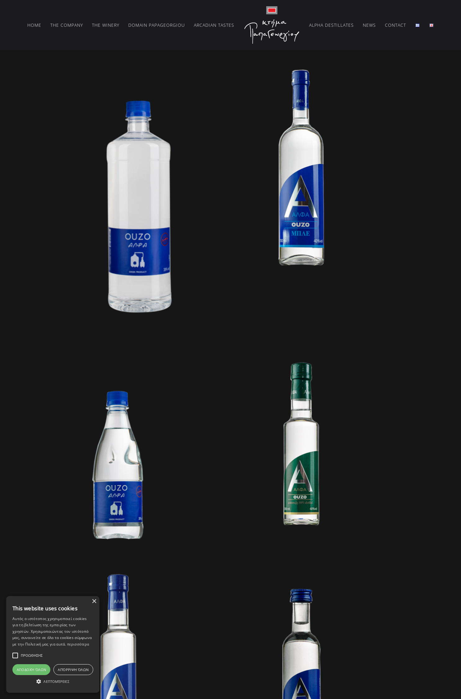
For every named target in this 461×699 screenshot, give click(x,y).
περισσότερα (78, 644)
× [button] (94, 601)
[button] (52, 681)
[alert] (52, 644)
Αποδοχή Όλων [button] (31, 669)
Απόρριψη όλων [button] (73, 669)
